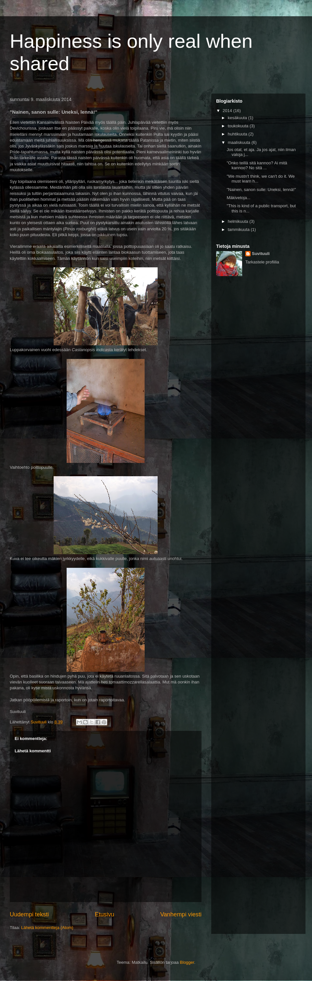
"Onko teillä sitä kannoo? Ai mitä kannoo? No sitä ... (257, 165)
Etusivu (104, 914)
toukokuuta (239, 125)
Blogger (187, 962)
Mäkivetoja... (238, 197)
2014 (228, 110)
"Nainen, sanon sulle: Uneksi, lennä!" (261, 189)
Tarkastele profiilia (262, 262)
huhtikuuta (238, 134)
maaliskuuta (240, 142)
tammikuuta (239, 229)
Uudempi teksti (29, 914)
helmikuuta (238, 221)
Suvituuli (261, 253)
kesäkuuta (238, 117)
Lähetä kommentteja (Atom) (47, 927)
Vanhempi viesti (181, 914)
